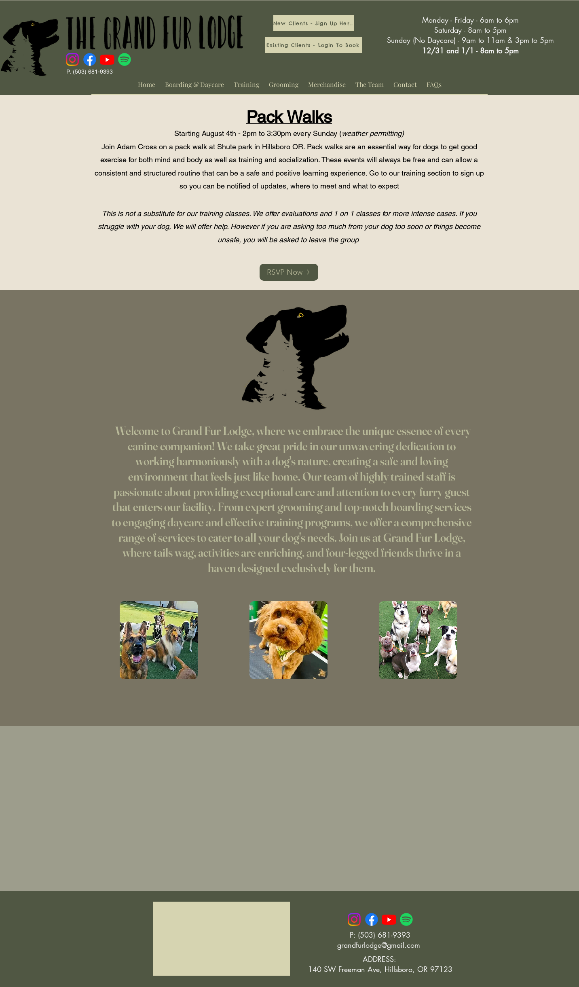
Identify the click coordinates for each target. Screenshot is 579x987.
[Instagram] (72, 59)
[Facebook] (89, 59)
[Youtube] (107, 59)
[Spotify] (124, 59)
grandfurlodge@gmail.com (378, 945)
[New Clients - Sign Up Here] (313, 23)
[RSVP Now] (289, 272)
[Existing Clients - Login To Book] (313, 45)
